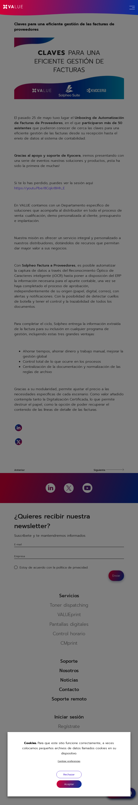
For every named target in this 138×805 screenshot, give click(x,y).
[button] (69, 784)
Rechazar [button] (69, 774)
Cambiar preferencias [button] (69, 761)
